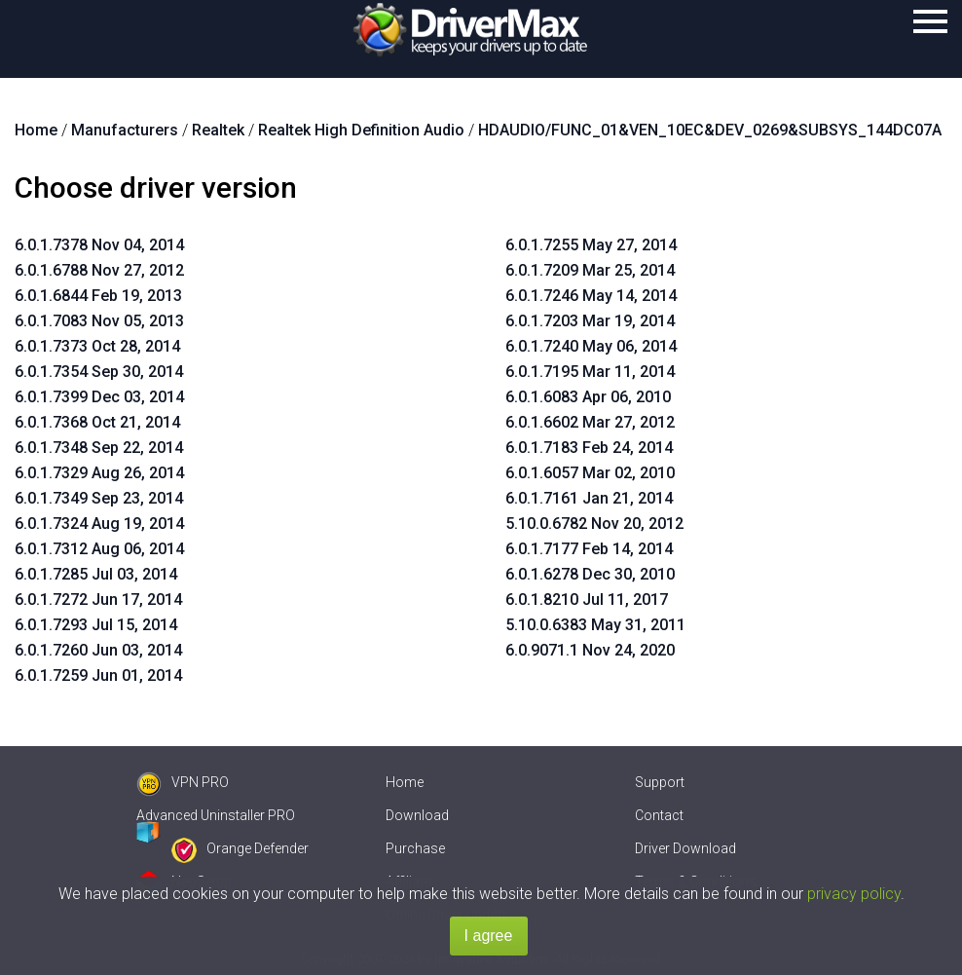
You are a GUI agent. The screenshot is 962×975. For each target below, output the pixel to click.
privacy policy (854, 893)
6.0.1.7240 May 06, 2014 (591, 346)
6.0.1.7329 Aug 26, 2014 (99, 473)
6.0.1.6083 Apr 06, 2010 (588, 397)
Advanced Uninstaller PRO (215, 815)
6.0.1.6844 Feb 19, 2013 (98, 295)
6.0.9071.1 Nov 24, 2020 (590, 650)
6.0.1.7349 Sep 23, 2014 (99, 498)
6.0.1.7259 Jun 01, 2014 (98, 675)
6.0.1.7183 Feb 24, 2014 (589, 447)
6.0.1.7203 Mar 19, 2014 (590, 321)
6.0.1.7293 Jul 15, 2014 (96, 625)
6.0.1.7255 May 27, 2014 (591, 245)
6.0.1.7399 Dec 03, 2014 (99, 397)
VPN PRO (182, 782)
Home (405, 782)
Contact (659, 815)
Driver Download (685, 848)
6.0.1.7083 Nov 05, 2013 (99, 321)
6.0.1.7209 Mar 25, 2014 (590, 270)
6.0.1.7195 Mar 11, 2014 (590, 371)
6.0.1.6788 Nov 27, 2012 (99, 270)
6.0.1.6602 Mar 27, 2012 (590, 422)
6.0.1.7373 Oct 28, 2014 (97, 346)
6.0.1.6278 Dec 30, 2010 (590, 574)
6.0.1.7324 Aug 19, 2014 (99, 523)
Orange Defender (240, 848)
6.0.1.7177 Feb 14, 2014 (589, 549)
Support (659, 782)
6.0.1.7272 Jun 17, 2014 (98, 599)
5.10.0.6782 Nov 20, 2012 (594, 523)
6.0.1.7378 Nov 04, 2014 (99, 245)
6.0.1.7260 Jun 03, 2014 (98, 650)
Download (417, 815)
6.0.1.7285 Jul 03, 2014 (96, 574)
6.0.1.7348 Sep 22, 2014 (99, 447)
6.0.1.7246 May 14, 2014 (591, 295)
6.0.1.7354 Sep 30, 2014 (99, 371)
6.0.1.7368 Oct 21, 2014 (97, 422)
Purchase (415, 848)
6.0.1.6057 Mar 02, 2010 (590, 473)
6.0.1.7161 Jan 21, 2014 (589, 498)
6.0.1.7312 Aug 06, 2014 (99, 549)
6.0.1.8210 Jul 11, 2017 (586, 599)
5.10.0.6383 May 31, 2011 (595, 625)
